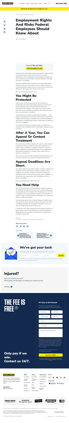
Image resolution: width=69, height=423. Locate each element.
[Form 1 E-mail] (51, 324)
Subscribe (61, 259)
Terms (55, 353)
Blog (21, 14)
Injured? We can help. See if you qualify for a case (34, 8)
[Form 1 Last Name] (57, 315)
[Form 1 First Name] (44, 315)
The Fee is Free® (34, 383)
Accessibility (42, 380)
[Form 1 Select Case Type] (51, 329)
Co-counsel (42, 389)
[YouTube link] (57, 381)
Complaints (42, 382)
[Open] (49, 3)
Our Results (21, 3)
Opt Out (41, 387)
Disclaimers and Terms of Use (60, 419)
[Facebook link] (53, 381)
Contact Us (27, 394)
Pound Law (42, 385)
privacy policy (48, 354)
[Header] (7, 3)
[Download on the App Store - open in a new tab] (52, 386)
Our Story (34, 380)
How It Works (26, 389)
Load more (7, 290)
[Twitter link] (50, 381)
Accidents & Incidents (29, 14)
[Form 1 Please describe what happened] (51, 336)
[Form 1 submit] (51, 358)
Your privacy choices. (59, 415)
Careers (26, 392)
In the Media (33, 391)
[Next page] (44, 239)
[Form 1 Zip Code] (57, 320)
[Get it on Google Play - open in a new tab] (61, 386)
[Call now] (61, 4)
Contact (45, 3)
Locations (27, 3)
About (41, 3)
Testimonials (35, 394)
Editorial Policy (41, 392)
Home (17, 14)
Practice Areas (34, 3)
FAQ (33, 388)
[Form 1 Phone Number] (44, 320)
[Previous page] (24, 239)
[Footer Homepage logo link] (11, 378)
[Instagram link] (61, 381)
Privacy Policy (36, 262)
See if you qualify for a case (34, 71)
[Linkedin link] (64, 381)
